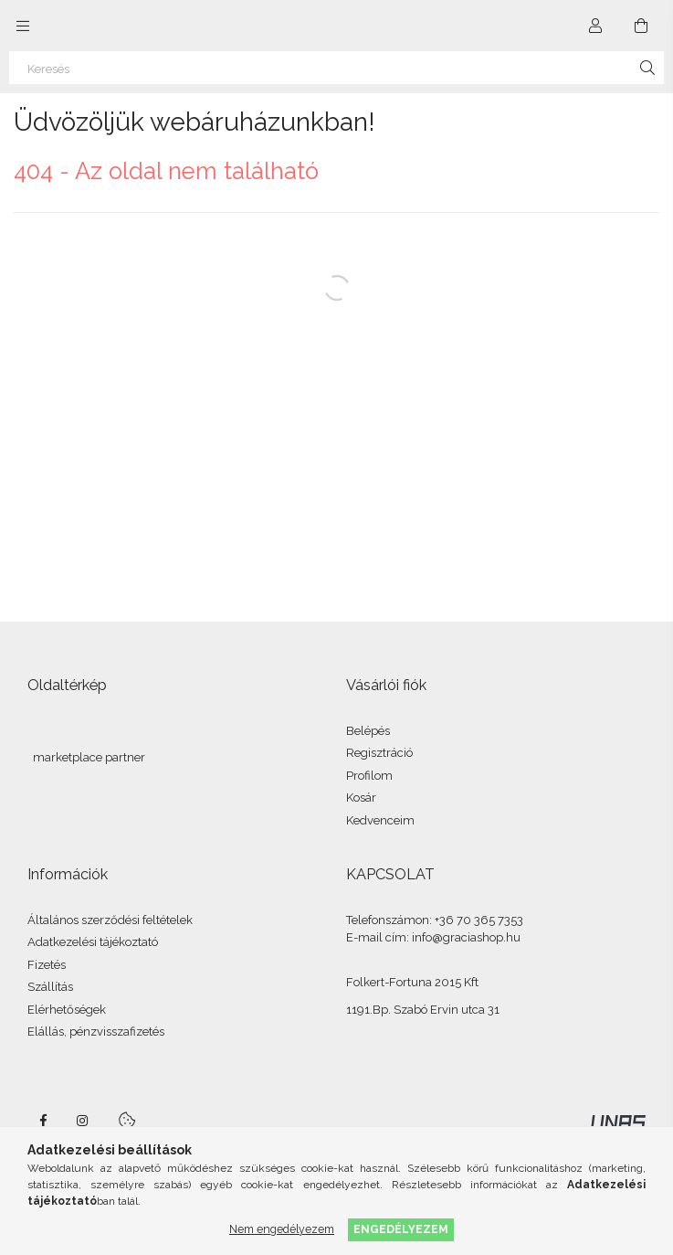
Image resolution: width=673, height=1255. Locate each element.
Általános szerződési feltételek (110, 920)
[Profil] (595, 25)
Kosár (361, 797)
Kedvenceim (380, 820)
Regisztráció (379, 753)
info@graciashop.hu (466, 937)
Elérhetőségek (66, 1009)
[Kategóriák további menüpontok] (23, 25)
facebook (42, 1120)
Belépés (368, 731)
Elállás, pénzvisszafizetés (95, 1031)
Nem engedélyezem (281, 1229)
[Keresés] (336, 67)
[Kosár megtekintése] (641, 25)
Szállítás (50, 987)
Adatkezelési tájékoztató (92, 942)
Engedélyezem (400, 1229)
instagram (83, 1120)
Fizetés (46, 965)
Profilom (369, 775)
